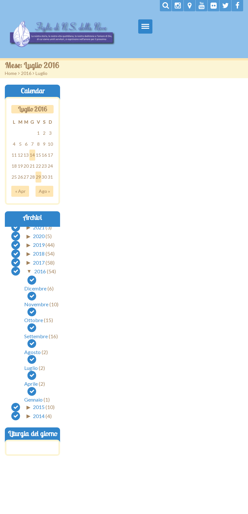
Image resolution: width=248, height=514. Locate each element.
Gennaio (33, 399)
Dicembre (35, 288)
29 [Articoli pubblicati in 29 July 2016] (38, 177)
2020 (39, 236)
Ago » (44, 191)
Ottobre (33, 320)
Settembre (36, 336)
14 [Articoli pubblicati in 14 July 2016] (32, 155)
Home (11, 73)
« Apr (20, 191)
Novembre (36, 304)
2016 (26, 73)
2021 (39, 227)
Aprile (31, 384)
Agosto (32, 352)
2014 (39, 416)
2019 (39, 245)
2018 (39, 253)
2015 (39, 407)
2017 (39, 262)
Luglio (31, 368)
